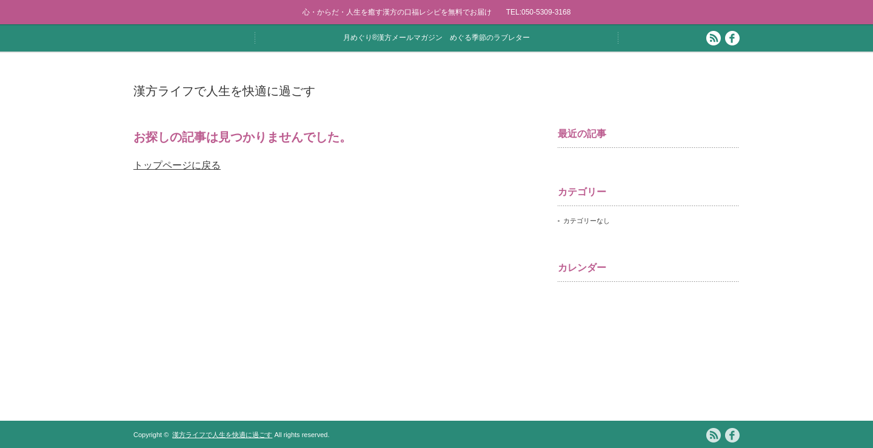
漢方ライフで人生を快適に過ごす (224, 91)
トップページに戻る (177, 165)
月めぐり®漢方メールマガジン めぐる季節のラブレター (436, 37)
